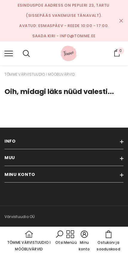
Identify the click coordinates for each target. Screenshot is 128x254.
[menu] (8, 53)
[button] (59, 238)
